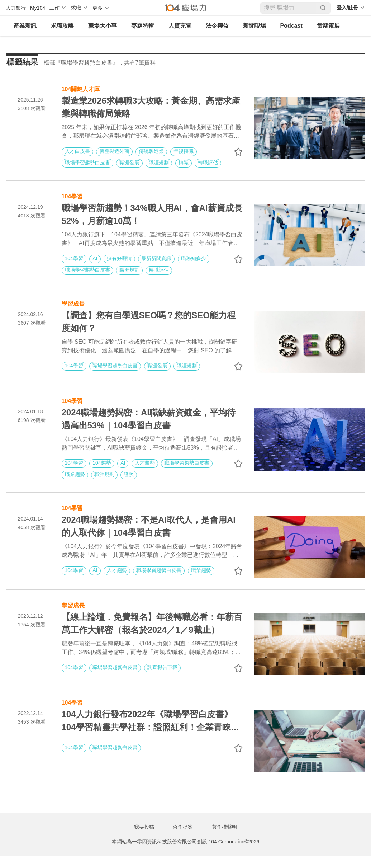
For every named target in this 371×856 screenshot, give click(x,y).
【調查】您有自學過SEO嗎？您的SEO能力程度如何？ (149, 321)
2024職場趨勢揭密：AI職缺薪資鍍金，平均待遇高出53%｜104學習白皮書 (149, 419)
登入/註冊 (347, 7)
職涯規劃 (159, 162)
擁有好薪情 (119, 258)
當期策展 (328, 26)
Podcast (291, 26)
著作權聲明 (224, 827)
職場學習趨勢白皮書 (87, 162)
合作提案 (183, 827)
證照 (129, 474)
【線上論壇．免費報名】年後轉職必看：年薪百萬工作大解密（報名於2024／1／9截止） (152, 623)
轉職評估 (208, 162)
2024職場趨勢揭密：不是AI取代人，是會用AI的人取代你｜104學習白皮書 (149, 526)
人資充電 (179, 26)
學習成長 (73, 303)
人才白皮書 (77, 151)
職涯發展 (129, 162)
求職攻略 (62, 26)
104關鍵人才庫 (81, 88)
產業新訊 (25, 26)
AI (94, 258)
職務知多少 (193, 258)
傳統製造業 (151, 151)
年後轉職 (183, 151)
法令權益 (217, 26)
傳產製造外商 (114, 151)
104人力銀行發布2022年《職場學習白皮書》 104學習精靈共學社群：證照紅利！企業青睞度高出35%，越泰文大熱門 (150, 721)
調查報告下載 (162, 667)
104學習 (72, 195)
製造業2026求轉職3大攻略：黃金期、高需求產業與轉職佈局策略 (151, 107)
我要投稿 (144, 827)
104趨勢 (101, 463)
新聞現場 (254, 26)
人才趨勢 (145, 463)
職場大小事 (102, 26)
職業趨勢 (75, 474)
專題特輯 (142, 26)
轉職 (184, 162)
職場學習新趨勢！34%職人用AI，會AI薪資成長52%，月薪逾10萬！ (152, 214)
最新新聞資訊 (156, 258)
